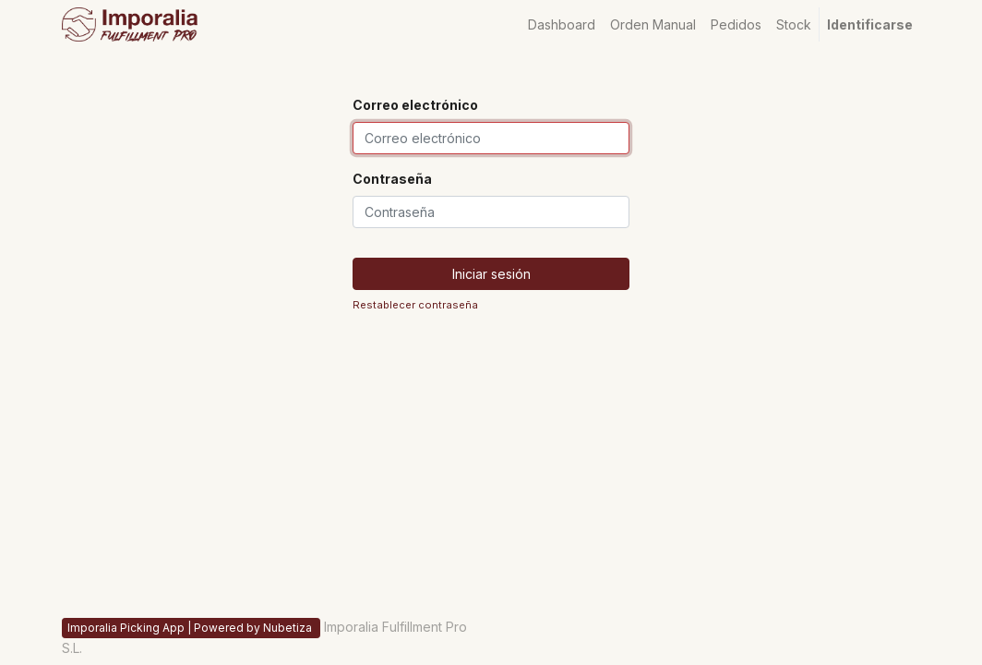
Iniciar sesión (491, 274)
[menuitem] (562, 24)
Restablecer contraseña (415, 304)
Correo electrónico (415, 105)
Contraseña (392, 179)
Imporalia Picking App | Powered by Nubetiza (191, 628)
